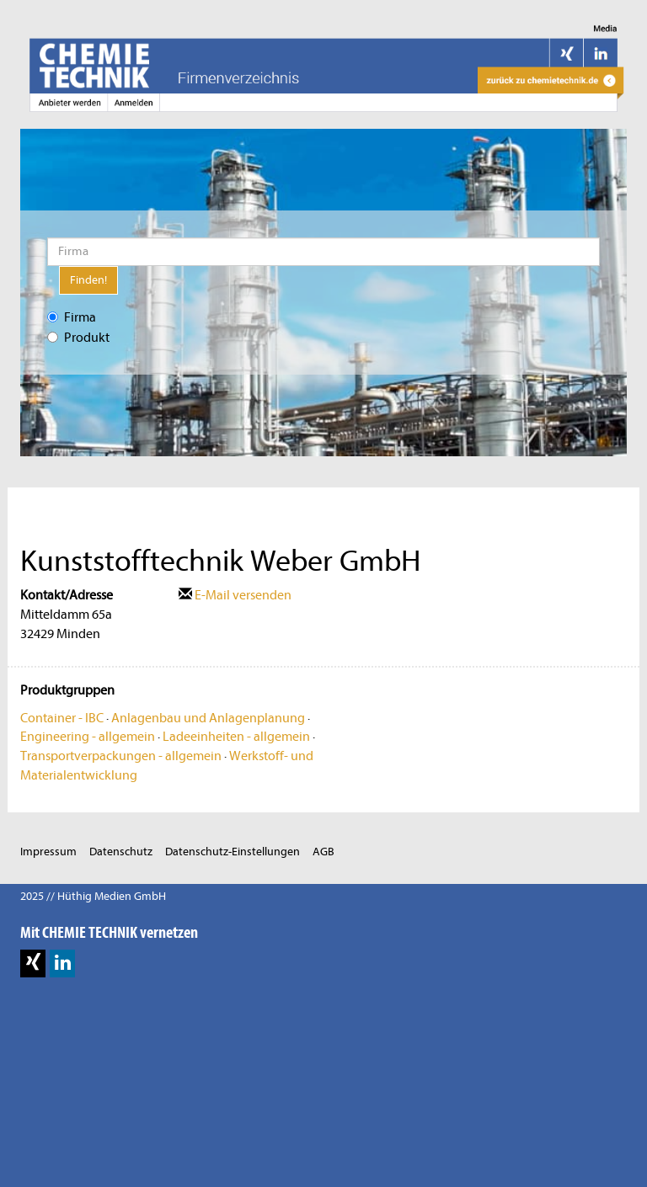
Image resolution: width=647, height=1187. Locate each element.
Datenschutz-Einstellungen (232, 851)
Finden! (88, 280)
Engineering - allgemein (87, 736)
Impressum (48, 851)
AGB (323, 851)
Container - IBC (62, 718)
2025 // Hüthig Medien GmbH (93, 896)
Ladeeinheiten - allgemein (236, 736)
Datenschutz (120, 851)
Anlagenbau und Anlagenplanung (208, 718)
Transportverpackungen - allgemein (121, 756)
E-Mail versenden (235, 595)
